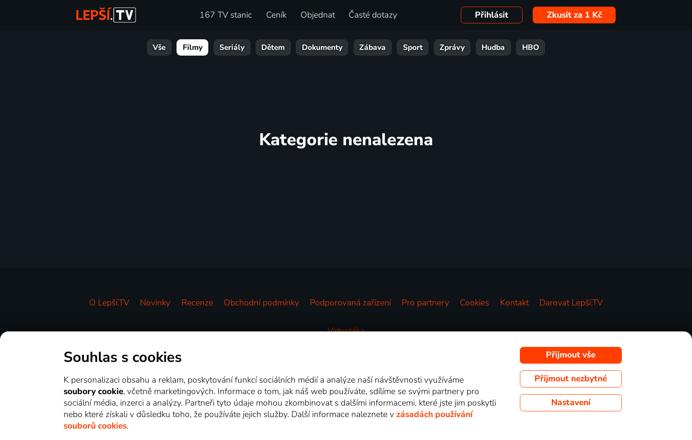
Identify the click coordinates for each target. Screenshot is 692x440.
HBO (530, 47)
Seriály (231, 47)
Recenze (197, 302)
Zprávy (452, 47)
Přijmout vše (570, 355)
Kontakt (514, 302)
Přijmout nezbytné (570, 378)
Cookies (474, 302)
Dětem (273, 47)
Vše (159, 47)
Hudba (493, 47)
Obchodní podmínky (261, 302)
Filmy (193, 47)
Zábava (372, 47)
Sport (413, 47)
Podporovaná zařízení (350, 302)
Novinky (155, 302)
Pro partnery (425, 302)
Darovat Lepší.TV (571, 302)
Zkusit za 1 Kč (574, 15)
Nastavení (570, 402)
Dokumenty (322, 47)
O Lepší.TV (109, 302)
